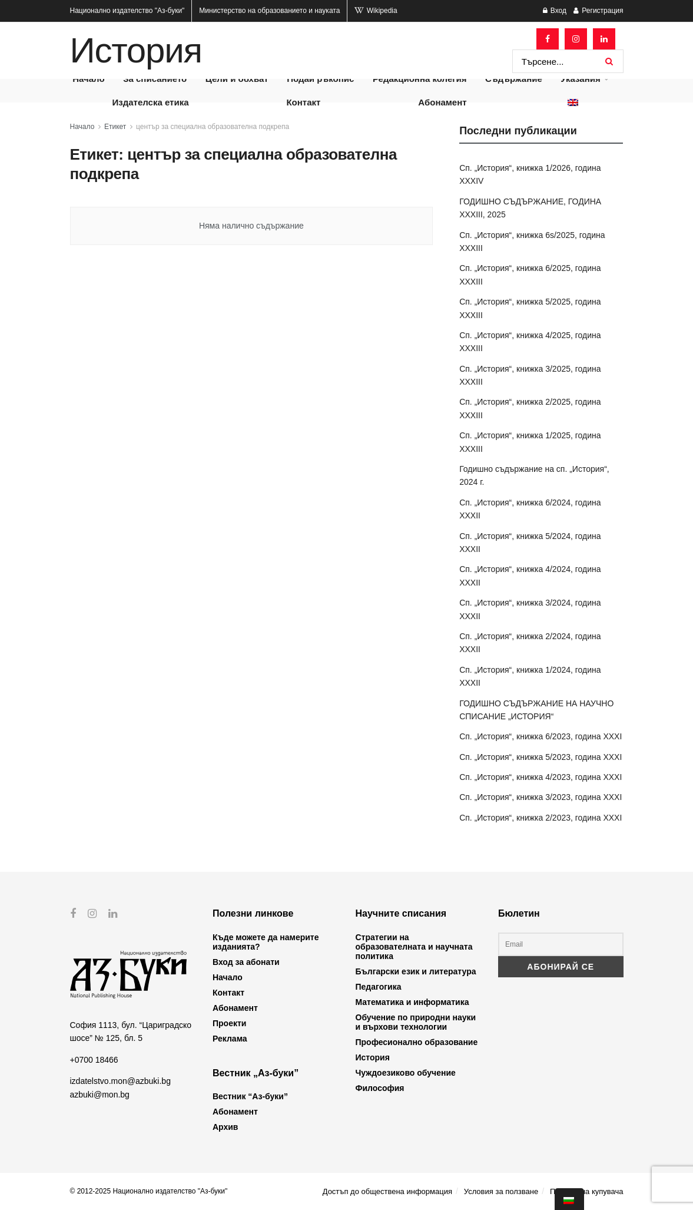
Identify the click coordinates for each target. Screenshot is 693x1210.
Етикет (115, 127)
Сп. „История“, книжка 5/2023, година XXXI (540, 757)
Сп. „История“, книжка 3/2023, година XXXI (540, 797)
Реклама (230, 1038)
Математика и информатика (412, 1002)
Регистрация (598, 10)
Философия (380, 1088)
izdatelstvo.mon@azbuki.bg (120, 1081)
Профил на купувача (587, 1191)
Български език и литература (416, 971)
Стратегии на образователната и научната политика (414, 947)
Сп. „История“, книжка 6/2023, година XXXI (540, 736)
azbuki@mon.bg (100, 1094)
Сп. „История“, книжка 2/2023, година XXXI (540, 817)
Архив (225, 1127)
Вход (554, 10)
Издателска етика (150, 102)
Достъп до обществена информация (387, 1191)
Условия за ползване (501, 1191)
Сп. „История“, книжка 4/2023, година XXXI (540, 777)
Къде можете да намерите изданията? (266, 942)
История (136, 50)
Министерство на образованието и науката (269, 10)
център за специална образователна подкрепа (212, 127)
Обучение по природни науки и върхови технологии (416, 1022)
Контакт (303, 102)
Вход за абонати (246, 962)
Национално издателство (127, 10)
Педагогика (379, 986)
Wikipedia (375, 10)
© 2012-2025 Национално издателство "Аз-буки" (149, 1191)
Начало (82, 127)
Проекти (229, 1023)
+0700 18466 (94, 1059)
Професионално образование (417, 1042)
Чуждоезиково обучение (406, 1072)
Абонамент (442, 102)
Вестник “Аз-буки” (250, 1096)
